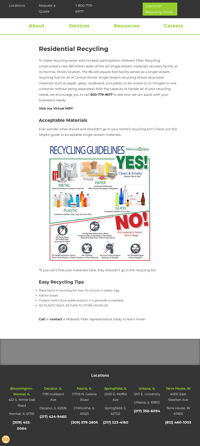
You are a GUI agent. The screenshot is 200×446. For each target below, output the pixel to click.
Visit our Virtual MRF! (56, 115)
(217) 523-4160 (115, 428)
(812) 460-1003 (178, 428)
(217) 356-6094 (146, 417)
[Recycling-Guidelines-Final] (100, 147)
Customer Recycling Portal (168, 10)
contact (56, 325)
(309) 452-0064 (22, 428)
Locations (15, 5)
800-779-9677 (101, 101)
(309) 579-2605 (84, 428)
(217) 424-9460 (53, 422)
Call (42, 325)
